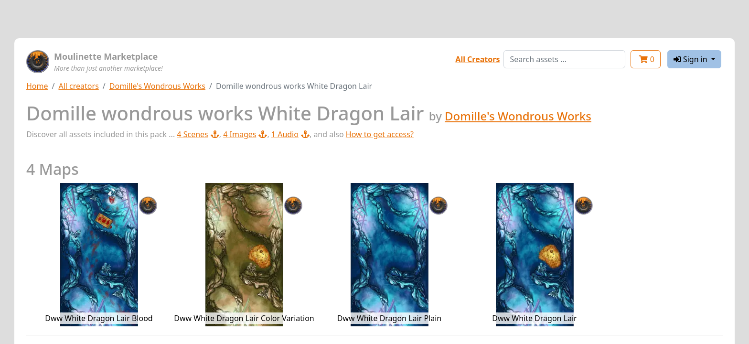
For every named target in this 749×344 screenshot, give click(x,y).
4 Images (245, 134)
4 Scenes (198, 134)
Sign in (691, 59)
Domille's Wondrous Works (157, 86)
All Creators (477, 59)
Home (37, 86)
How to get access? (380, 134)
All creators (78, 86)
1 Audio (290, 134)
